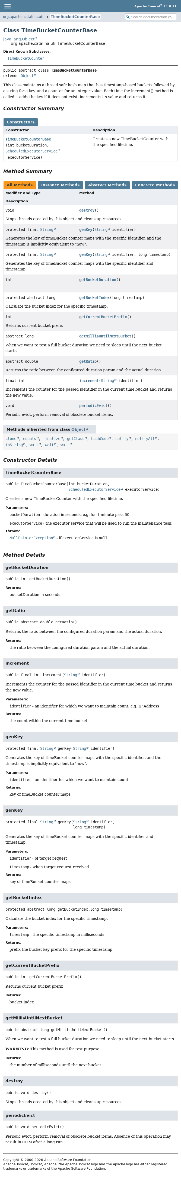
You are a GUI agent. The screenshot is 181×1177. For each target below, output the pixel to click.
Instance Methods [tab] (60, 185)
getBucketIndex (94, 297)
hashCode (100, 438)
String (46, 229)
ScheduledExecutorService (31, 151)
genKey (85, 229)
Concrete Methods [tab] (155, 185)
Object (27, 76)
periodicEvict (93, 405)
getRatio (88, 361)
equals (29, 438)
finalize (51, 438)
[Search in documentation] (151, 17)
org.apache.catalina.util (24, 17)
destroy (86, 210)
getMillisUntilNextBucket (105, 336)
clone (10, 438)
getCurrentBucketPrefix (103, 317)
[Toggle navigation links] (7, 6)
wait (34, 445)
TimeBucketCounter (25, 58)
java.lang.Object (18, 39)
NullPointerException (31, 538)
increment (89, 380)
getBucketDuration (97, 279)
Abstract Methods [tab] (107, 185)
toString (14, 445)
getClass (75, 438)
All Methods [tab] (20, 185)
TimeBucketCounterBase (75, 17)
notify (121, 438)
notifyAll (145, 438)
